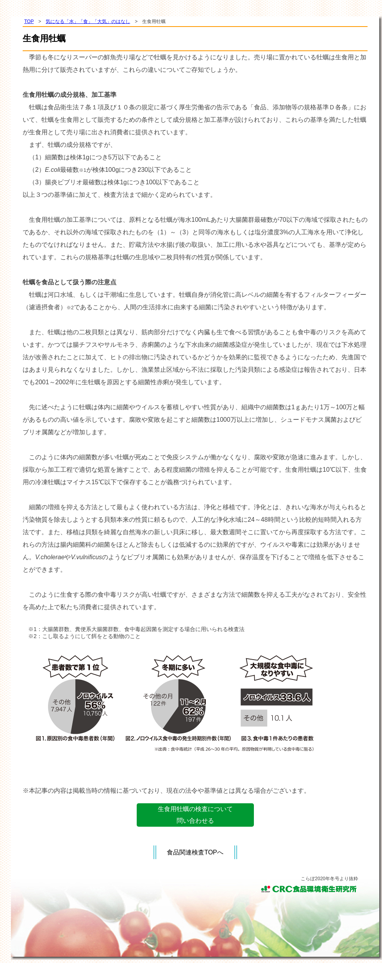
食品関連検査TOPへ (195, 852)
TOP (29, 21)
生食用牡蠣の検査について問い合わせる (195, 815)
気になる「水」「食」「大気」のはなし (88, 21)
